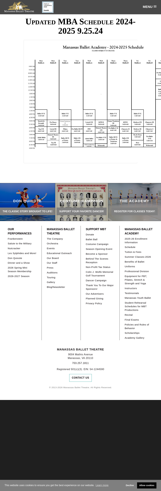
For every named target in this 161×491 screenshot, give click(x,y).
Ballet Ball (91, 239)
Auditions (52, 272)
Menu (148, 6)
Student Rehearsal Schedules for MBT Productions (136, 306)
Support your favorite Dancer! (81, 211)
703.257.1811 (80, 363)
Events (51, 248)
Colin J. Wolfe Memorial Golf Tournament (99, 274)
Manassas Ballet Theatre (61, 231)
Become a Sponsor (97, 253)
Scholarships (132, 333)
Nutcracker (14, 248)
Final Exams (132, 319)
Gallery (51, 282)
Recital (129, 314)
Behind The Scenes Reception (97, 260)
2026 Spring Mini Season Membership (19, 269)
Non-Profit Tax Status (98, 267)
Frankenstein (15, 238)
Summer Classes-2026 (138, 256)
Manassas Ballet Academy (139, 231)
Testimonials (132, 293)
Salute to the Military (19, 243)
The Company (55, 238)
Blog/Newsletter (56, 287)
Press (50, 267)
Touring (51, 277)
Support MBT (96, 229)
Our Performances (19, 231)
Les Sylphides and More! (22, 253)
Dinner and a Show (19, 262)
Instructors (131, 288)
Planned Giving (94, 298)
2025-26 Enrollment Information (136, 240)
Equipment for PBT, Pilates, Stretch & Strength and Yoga (136, 280)
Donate (90, 234)
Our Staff (52, 262)
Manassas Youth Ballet (138, 298)
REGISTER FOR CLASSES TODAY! (134, 211)
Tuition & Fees (133, 252)
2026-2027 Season (19, 276)
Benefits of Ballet (134, 261)
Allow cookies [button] (146, 485)
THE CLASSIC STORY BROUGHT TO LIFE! (27, 211)
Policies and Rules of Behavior (137, 326)
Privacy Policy (94, 303)
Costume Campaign (97, 244)
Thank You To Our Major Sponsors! (100, 287)
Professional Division (137, 271)
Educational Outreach (59, 253)
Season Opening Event (99, 249)
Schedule (130, 247)
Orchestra (52, 243)
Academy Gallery (134, 337)
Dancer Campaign (96, 280)
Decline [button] (130, 485)
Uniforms (130, 266)
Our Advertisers (95, 293)
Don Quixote (15, 258)
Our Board (53, 258)
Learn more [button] (102, 485)
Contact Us (80, 377)
